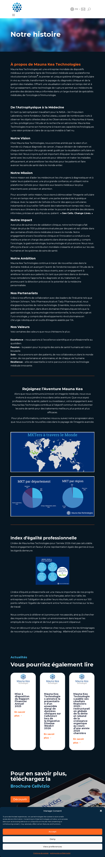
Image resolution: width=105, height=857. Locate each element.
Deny (52, 839)
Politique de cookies (41, 853)
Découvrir (20, 799)
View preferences (52, 846)
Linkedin (38, 631)
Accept (52, 831)
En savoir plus (19, 714)
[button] (101, 810)
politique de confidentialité (60, 853)
